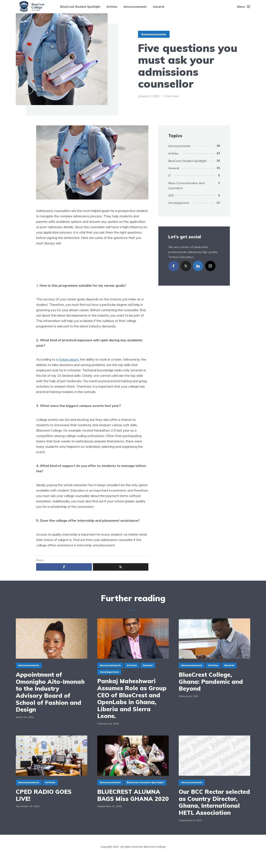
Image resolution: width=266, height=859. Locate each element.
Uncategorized (178, 203)
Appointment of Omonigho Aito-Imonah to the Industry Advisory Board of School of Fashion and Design (50, 692)
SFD (171, 195)
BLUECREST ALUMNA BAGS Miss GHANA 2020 (133, 795)
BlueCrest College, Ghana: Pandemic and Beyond (211, 681)
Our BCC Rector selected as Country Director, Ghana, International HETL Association (214, 802)
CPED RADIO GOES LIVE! (43, 795)
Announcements (135, 7)
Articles (111, 7)
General (158, 7)
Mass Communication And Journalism (186, 185)
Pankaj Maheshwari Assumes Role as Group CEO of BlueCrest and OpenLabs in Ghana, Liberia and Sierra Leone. (131, 699)
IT (169, 175)
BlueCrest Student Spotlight (80, 7)
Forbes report (69, 359)
